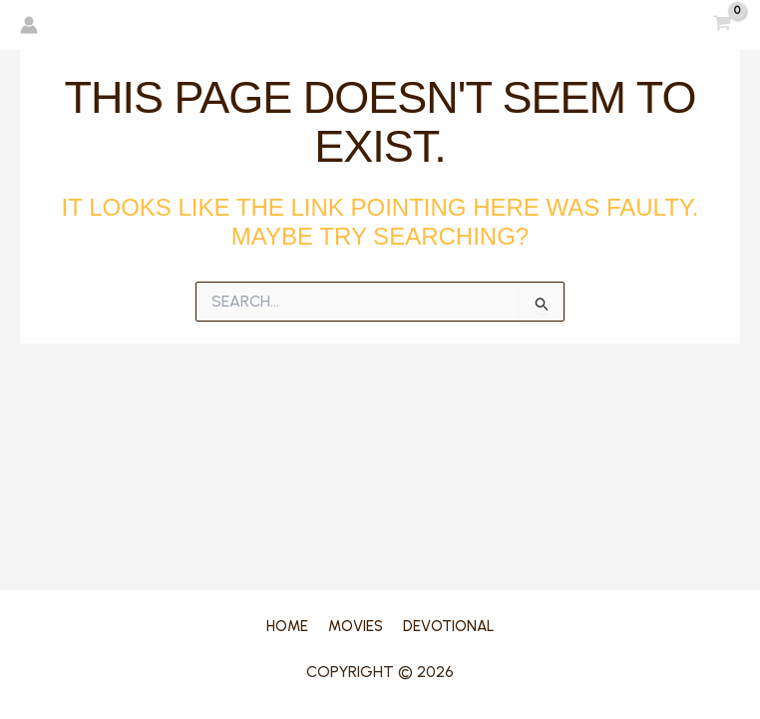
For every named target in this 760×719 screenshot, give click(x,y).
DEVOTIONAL (449, 626)
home (287, 626)
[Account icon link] (29, 25)
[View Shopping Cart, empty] (722, 25)
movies (355, 626)
